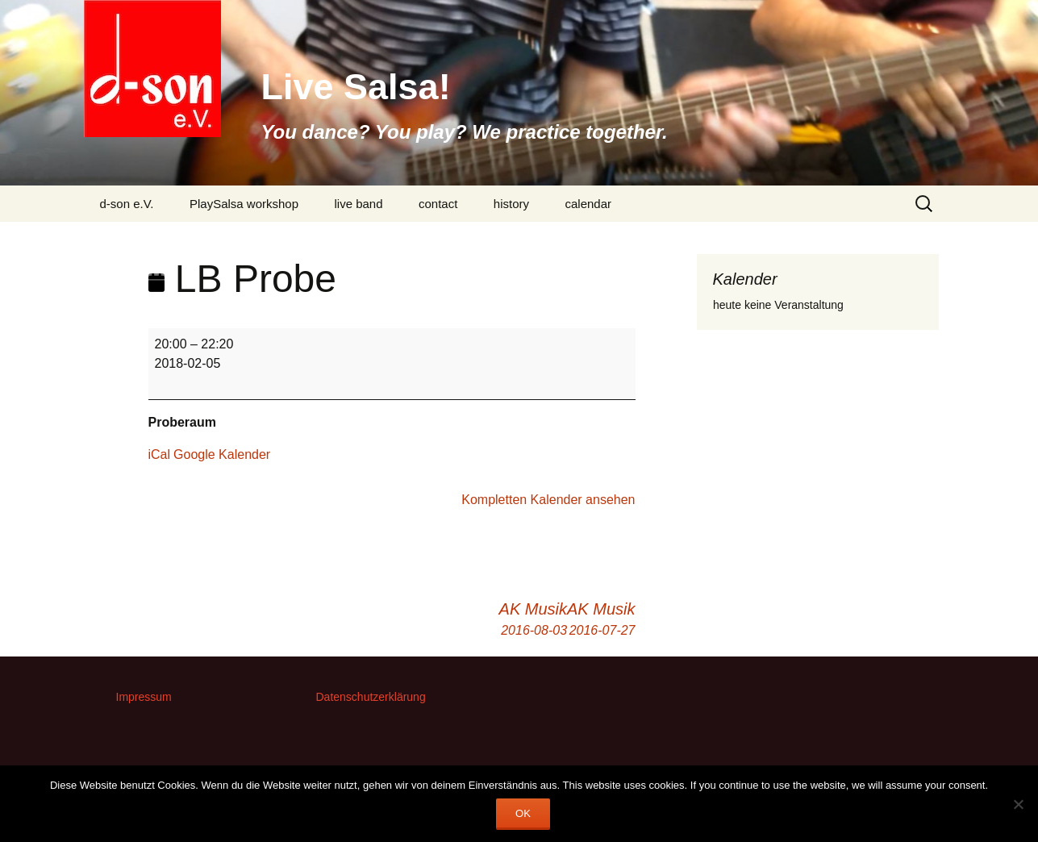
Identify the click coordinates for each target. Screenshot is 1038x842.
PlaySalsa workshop (244, 203)
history (511, 203)
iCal (159, 454)
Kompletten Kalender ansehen (548, 499)
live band (358, 203)
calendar (588, 203)
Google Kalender (221, 454)
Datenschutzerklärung (371, 696)
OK (523, 813)
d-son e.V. (127, 203)
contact (438, 203)
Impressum (144, 696)
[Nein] (1018, 804)
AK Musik (601, 620)
